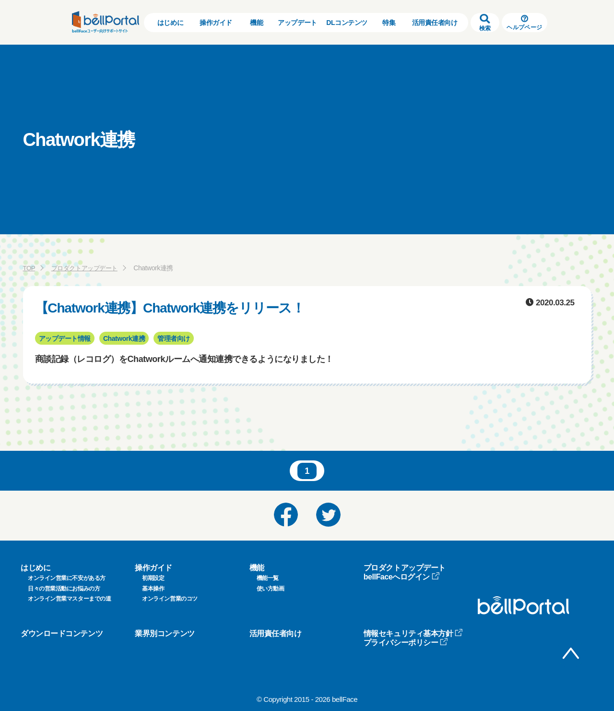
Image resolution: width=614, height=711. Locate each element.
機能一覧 (268, 578)
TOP (29, 268)
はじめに (170, 22)
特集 (388, 22)
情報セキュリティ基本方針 (413, 633)
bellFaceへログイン (402, 577)
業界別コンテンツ (164, 633)
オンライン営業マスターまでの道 (69, 598)
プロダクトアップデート (87, 268)
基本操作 (153, 588)
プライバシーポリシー (406, 643)
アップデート (297, 22)
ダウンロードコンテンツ (62, 633)
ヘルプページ (524, 23)
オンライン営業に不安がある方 (67, 578)
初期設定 (153, 578)
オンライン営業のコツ (170, 598)
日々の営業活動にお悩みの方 (64, 588)
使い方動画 (270, 588)
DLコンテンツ (346, 22)
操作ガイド (216, 22)
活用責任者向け (435, 22)
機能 (256, 22)
